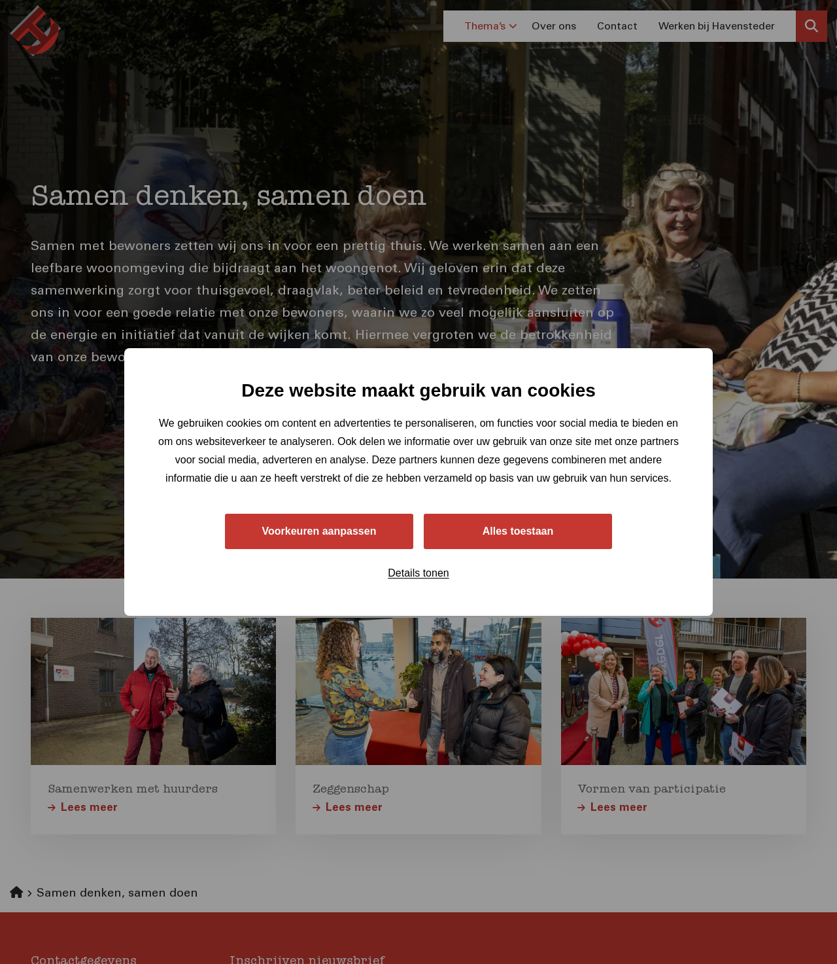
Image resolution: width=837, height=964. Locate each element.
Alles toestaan (518, 531)
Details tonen (418, 573)
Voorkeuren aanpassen (319, 531)
